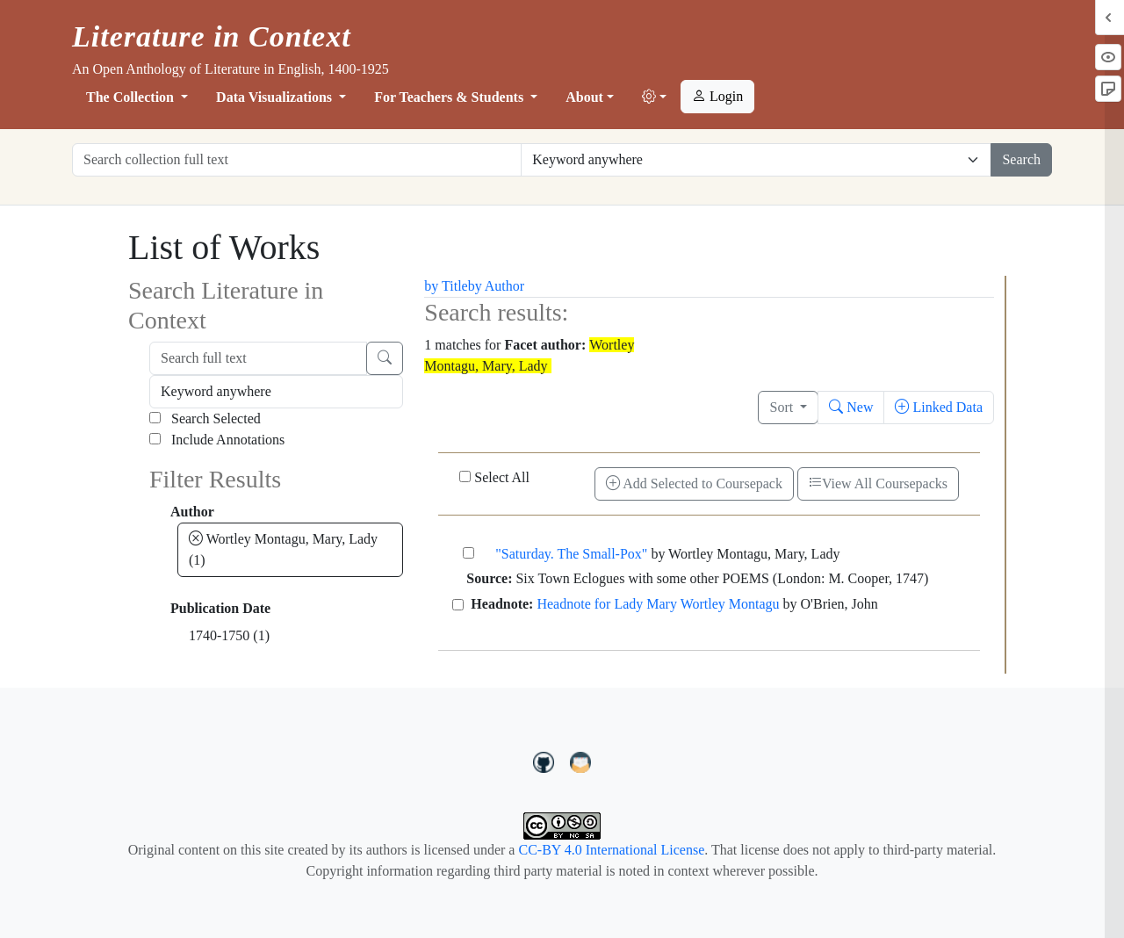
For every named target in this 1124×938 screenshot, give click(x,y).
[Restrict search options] (756, 160)
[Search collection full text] (297, 160)
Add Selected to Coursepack (694, 483)
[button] (654, 97)
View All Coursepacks (878, 483)
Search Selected (205, 418)
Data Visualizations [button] (275, 97)
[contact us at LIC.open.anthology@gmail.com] (581, 759)
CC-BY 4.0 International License (611, 849)
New (851, 407)
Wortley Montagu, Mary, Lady (283, 549)
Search (1021, 159)
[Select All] (465, 476)
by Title (445, 285)
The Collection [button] (131, 97)
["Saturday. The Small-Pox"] (468, 553)
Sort (782, 407)
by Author (496, 285)
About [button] (584, 97)
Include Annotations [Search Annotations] (217, 439)
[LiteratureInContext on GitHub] (546, 759)
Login (717, 96)
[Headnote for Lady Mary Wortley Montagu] (458, 604)
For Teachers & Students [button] (450, 97)
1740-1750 (229, 635)
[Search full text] (258, 358)
